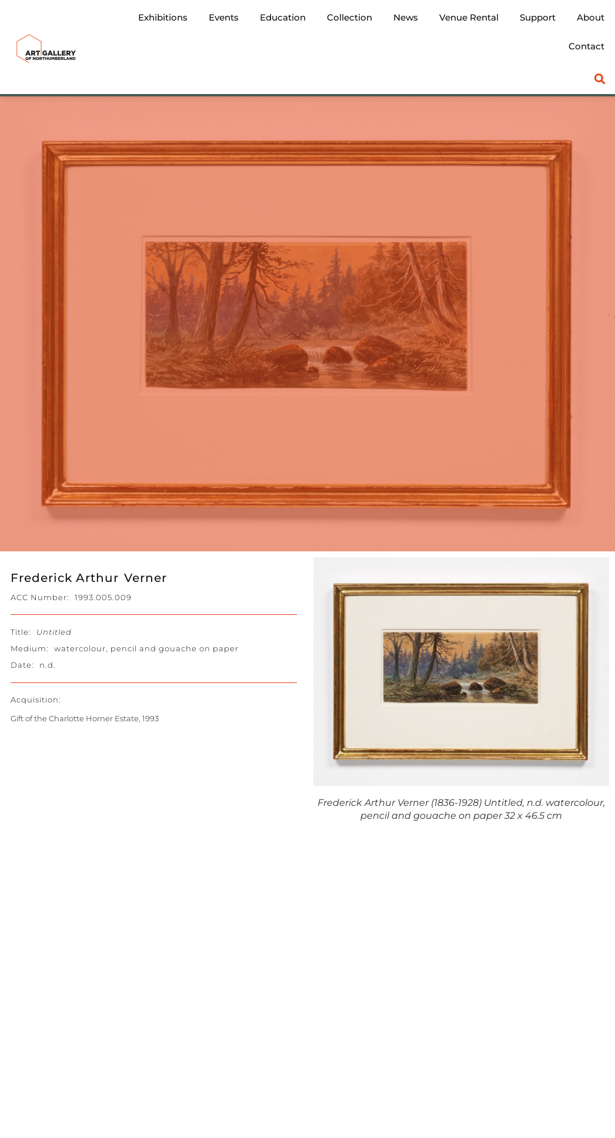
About (590, 17)
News (405, 17)
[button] (600, 79)
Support (538, 17)
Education (283, 17)
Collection (349, 17)
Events (224, 17)
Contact (586, 46)
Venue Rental (469, 17)
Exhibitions (163, 17)
